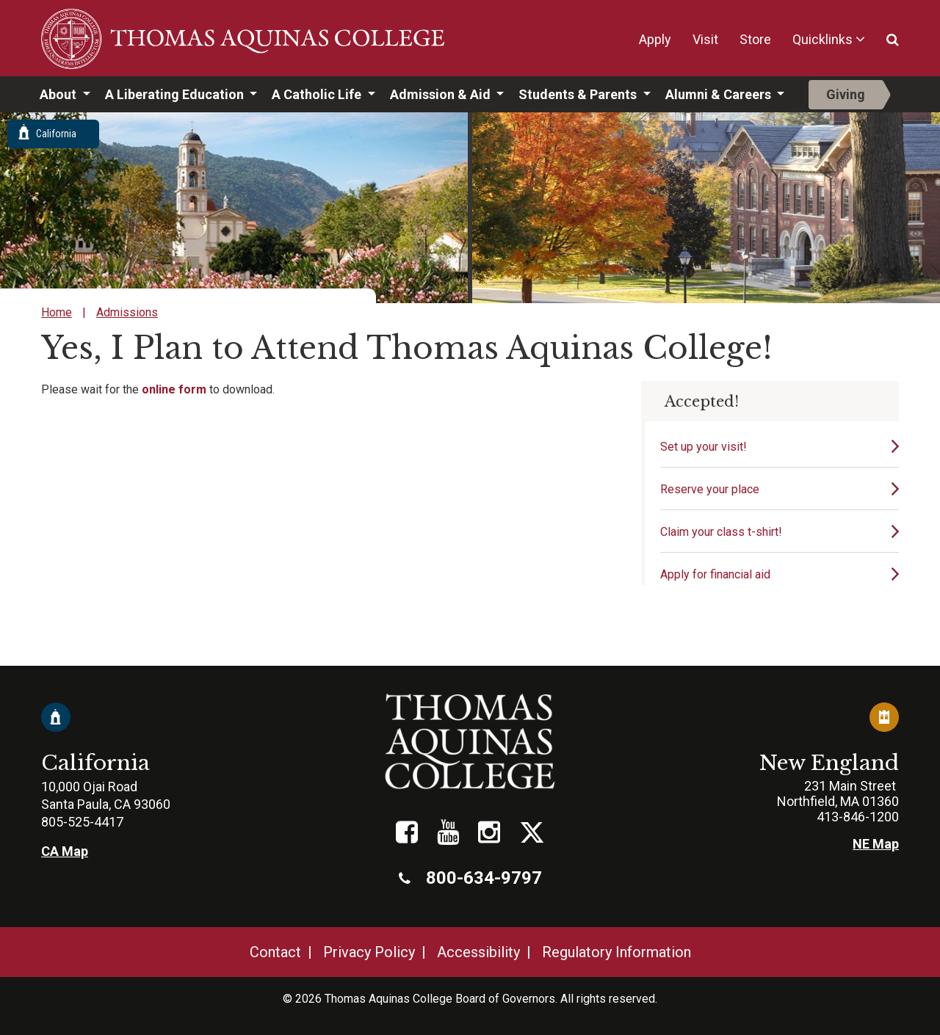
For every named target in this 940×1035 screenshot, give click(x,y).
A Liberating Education (176, 94)
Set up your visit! (703, 447)
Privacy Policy (369, 952)
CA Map (64, 851)
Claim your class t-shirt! (721, 532)
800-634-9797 (470, 878)
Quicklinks (822, 39)
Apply (655, 39)
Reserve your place (709, 489)
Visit (705, 39)
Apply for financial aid (715, 574)
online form (174, 389)
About (59, 94)
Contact (275, 952)
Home (56, 312)
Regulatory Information (616, 952)
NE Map (876, 843)
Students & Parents (579, 94)
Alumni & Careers (719, 94)
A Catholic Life (318, 94)
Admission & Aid (442, 94)
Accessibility (478, 952)
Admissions (127, 312)
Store (755, 39)
